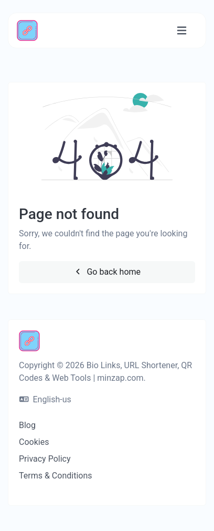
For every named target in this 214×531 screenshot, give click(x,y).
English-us (45, 399)
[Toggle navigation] (181, 30)
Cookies (34, 442)
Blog (27, 425)
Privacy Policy (45, 459)
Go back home (107, 272)
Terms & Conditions (55, 476)
